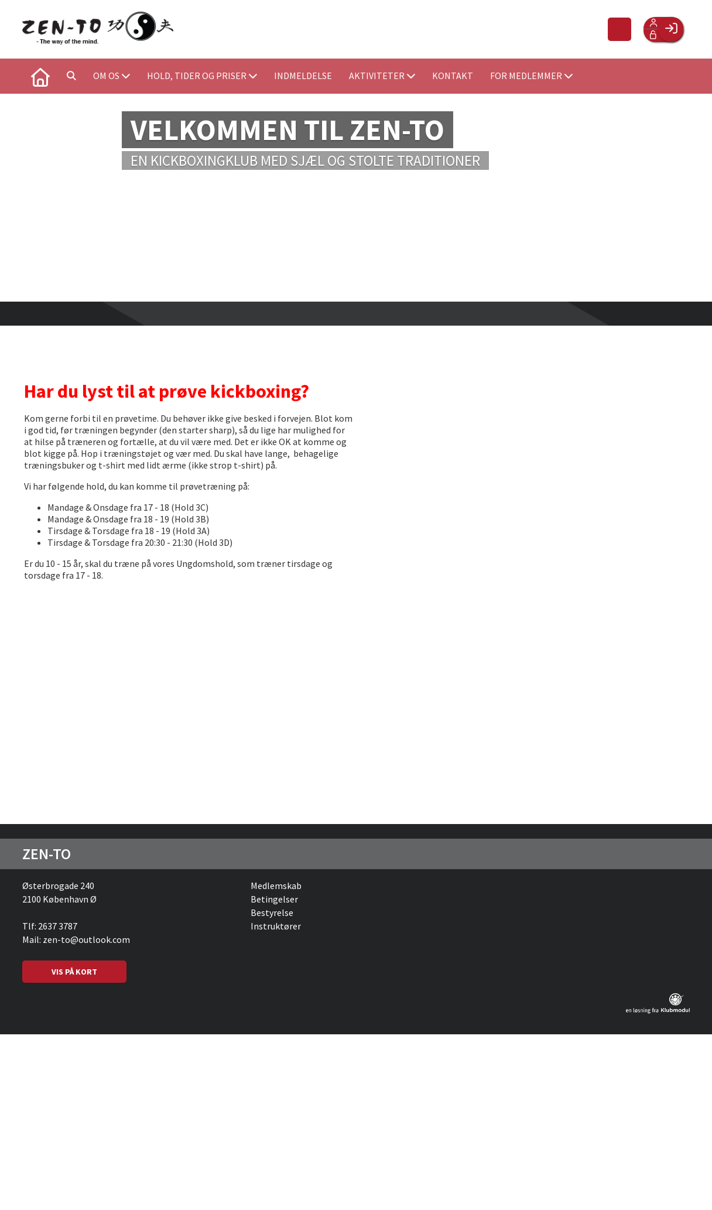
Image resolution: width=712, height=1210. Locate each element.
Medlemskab (276, 885)
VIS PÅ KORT (74, 971)
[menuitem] (39, 76)
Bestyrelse (272, 912)
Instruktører (276, 926)
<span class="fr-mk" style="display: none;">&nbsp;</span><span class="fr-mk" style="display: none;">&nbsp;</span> (503, 570)
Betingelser (274, 899)
